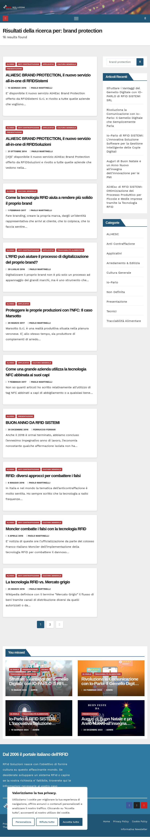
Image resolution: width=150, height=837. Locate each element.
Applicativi (48, 64)
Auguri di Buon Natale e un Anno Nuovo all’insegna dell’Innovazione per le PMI (106, 723)
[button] (145, 18)
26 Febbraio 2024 (93, 690)
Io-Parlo (112, 282)
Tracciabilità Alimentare (70, 250)
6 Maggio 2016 (16, 483)
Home (106, 821)
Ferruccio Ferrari (43, 430)
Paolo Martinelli (40, 88)
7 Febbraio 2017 (17, 382)
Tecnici (111, 311)
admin (33, 690)
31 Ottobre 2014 (17, 151)
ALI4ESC (10, 64)
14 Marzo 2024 (19, 690)
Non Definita (115, 292)
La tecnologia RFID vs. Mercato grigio (38, 582)
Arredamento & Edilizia (123, 263)
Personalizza (23, 821)
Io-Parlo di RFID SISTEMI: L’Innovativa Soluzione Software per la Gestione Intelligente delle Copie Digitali (124, 143)
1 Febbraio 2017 (17, 210)
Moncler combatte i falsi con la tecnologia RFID (46, 529)
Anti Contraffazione (28, 64)
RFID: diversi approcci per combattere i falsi (43, 476)
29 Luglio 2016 (16, 269)
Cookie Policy (139, 821)
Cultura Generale (66, 64)
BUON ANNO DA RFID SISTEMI (33, 423)
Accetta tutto (71, 821)
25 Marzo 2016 (16, 589)
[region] (47, 808)
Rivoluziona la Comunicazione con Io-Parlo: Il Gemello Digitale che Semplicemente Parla (124, 118)
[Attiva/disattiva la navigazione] (76, 18)
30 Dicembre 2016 (18, 430)
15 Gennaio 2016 (17, 88)
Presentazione (14, 69)
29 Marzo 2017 (16, 323)
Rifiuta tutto (46, 821)
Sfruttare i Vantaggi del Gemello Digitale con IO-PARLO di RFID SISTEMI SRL (38, 684)
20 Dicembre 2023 (93, 730)
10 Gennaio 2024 (20, 730)
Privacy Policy (121, 821)
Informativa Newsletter (134, 829)
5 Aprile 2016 (16, 536)
